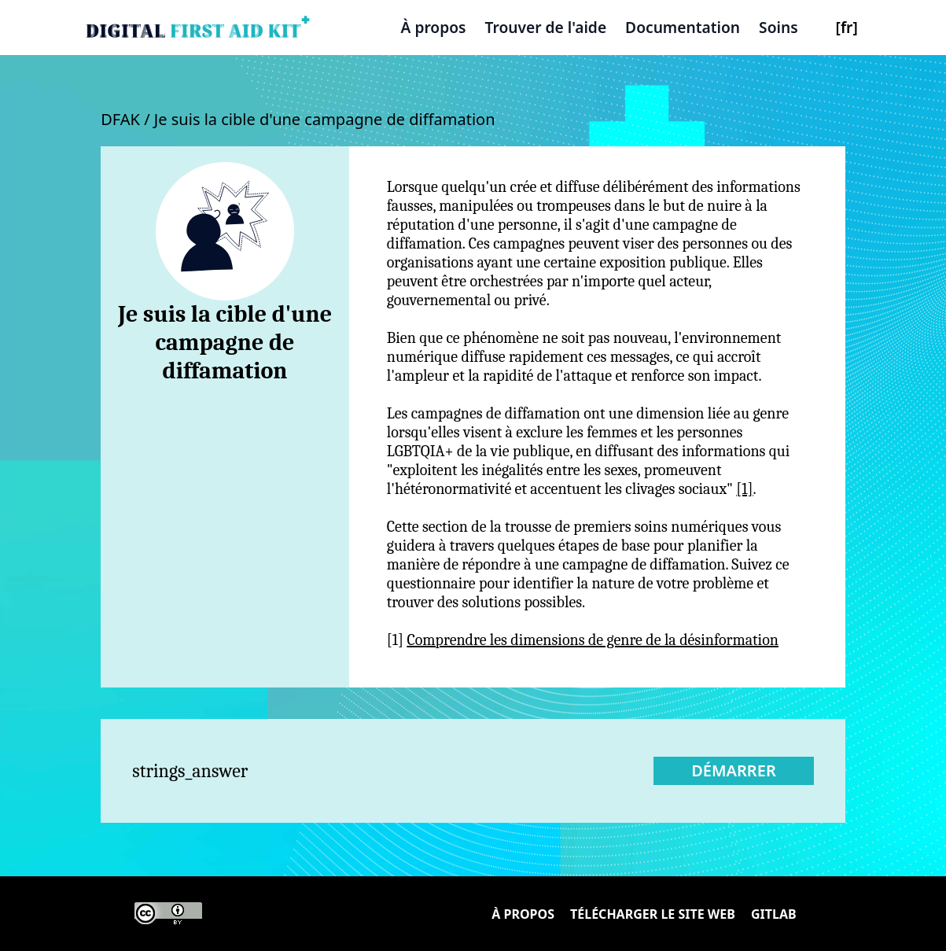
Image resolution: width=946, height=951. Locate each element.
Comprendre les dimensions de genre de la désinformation (593, 640)
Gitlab (774, 914)
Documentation (682, 27)
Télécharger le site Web (652, 914)
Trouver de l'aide (546, 27)
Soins (778, 27)
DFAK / (127, 119)
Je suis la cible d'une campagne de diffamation (324, 119)
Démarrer (733, 770)
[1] (744, 489)
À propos (433, 27)
